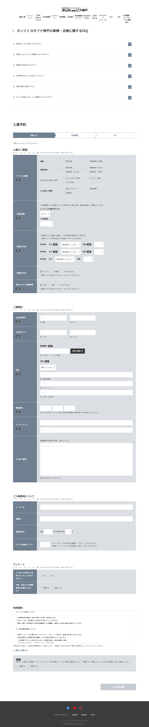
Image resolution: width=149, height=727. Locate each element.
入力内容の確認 (118, 687)
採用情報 (84, 715)
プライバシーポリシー (61, 715)
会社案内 (75, 715)
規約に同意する (20, 650)
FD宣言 (92, 715)
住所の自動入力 (77, 351)
